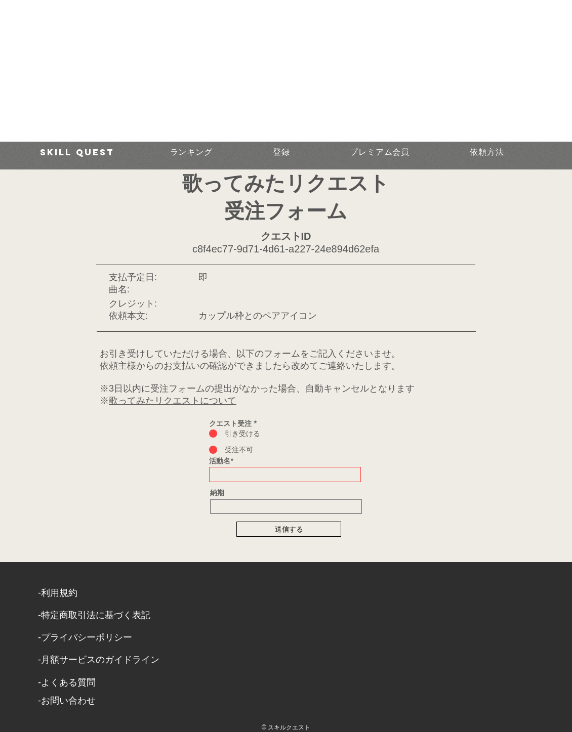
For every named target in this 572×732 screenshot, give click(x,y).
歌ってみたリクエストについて (172, 401)
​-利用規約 (57, 593)
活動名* (221, 460)
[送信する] (288, 529)
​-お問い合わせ (67, 701)
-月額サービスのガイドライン (98, 660)
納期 (217, 492)
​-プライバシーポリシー (85, 637)
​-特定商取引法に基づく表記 (94, 615)
